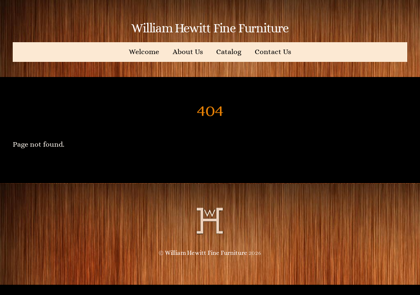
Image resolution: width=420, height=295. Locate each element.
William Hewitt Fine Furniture (206, 253)
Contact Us (273, 52)
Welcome (144, 52)
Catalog (228, 52)
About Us (188, 52)
